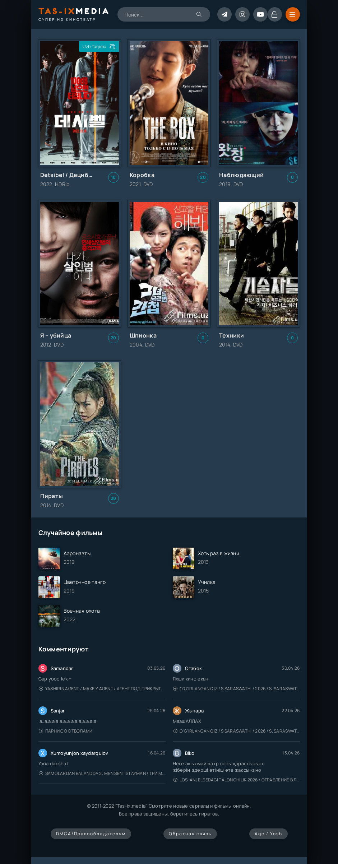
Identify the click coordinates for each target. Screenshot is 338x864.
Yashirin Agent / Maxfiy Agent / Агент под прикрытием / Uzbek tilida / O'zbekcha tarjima (102, 689)
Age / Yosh (268, 834)
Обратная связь (190, 834)
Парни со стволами (66, 731)
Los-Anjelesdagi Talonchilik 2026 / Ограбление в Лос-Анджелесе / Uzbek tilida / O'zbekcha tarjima (236, 780)
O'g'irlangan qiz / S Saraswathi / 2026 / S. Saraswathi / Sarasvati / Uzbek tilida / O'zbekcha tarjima (236, 689)
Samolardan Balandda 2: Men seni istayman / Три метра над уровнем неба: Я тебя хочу (102, 773)
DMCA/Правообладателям (91, 834)
